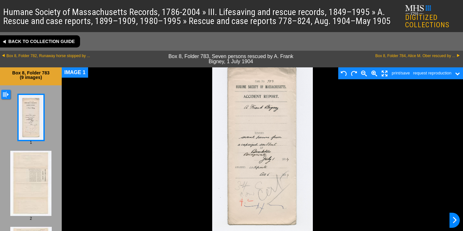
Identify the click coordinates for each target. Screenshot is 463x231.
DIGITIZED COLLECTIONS (427, 17)
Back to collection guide (41, 41)
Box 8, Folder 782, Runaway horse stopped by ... (48, 56)
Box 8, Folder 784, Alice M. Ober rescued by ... (415, 56)
